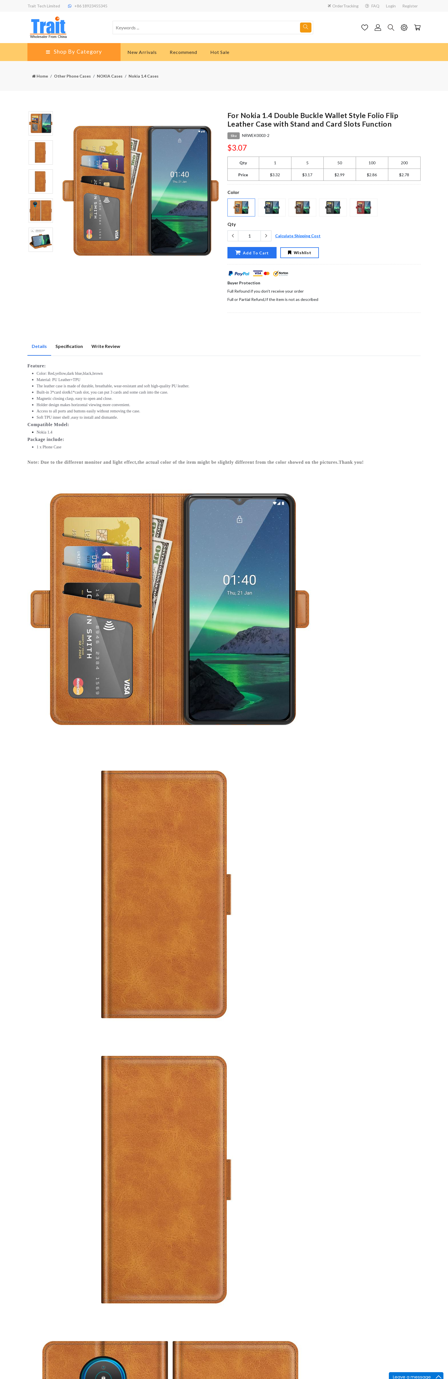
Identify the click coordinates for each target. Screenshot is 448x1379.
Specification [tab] (69, 346)
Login (391, 5)
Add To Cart (252, 252)
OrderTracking (343, 5)
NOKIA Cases (110, 76)
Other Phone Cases (72, 76)
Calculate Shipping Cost (298, 235)
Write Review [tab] (105, 346)
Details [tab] (39, 346)
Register (410, 5)
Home (40, 76)
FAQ (372, 5)
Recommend (183, 52)
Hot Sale (220, 52)
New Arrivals (142, 52)
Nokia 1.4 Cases (144, 76)
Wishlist (299, 252)
